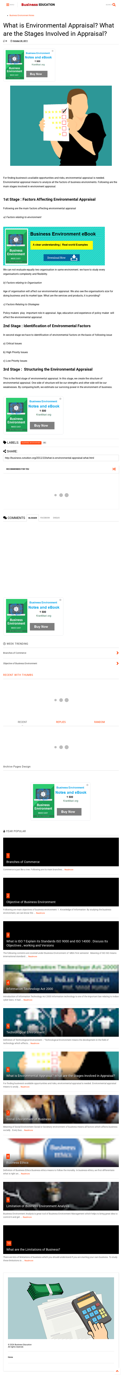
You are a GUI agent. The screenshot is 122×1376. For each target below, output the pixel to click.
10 (9, 1243)
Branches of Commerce (23, 862)
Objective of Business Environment (31, 902)
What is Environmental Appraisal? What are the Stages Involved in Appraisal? (60, 1076)
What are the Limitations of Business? (33, 1249)
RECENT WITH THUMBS (18, 674)
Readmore (68, 870)
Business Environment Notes (22, 15)
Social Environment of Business (28, 1119)
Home (10, 1357)
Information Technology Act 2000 (29, 989)
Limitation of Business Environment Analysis (37, 1206)
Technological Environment (25, 1032)
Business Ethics (17, 1163)
